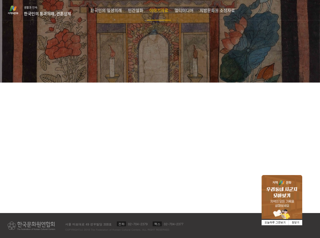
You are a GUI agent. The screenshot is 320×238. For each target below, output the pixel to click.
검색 (313, 10)
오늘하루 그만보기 (275, 222)
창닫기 (295, 222)
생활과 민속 (47, 11)
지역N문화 (16, 10)
